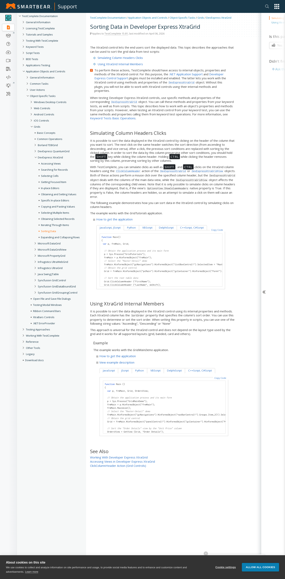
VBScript (147, 227)
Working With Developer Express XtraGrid (119, 457)
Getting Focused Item (53, 182)
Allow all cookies (260, 573)
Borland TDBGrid (48, 145)
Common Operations (49, 139)
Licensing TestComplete (40, 28)
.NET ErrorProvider (44, 323)
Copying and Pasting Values (58, 206)
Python (131, 227)
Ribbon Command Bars (47, 311)
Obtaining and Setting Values (58, 194)
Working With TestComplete (42, 335)
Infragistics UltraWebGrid (53, 262)
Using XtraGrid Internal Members (118, 64)
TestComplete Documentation (40, 16)
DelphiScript (166, 227)
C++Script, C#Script (192, 227)
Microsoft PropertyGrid (51, 255)
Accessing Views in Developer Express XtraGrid (122, 461)
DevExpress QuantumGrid (53, 151)
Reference (32, 342)
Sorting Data (48, 231)
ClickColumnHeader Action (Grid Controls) (118, 466)
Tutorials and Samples (39, 34)
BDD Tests (32, 59)
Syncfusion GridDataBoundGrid (57, 286)
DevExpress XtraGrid (50, 157)
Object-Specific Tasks (43, 96)
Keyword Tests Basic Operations (113, 118)
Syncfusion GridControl (52, 280)
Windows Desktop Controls (50, 102)
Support (67, 6)
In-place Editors (50, 188)
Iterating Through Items (55, 225)
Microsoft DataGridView (52, 249)
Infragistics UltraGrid (50, 268)
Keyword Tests (35, 47)
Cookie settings (225, 573)
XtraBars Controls (43, 317)
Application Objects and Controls (45, 71)
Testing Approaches (38, 329)
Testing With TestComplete (42, 40)
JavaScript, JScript (110, 227)
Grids (37, 126)
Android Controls (44, 114)
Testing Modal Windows (47, 305)
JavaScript (109, 370)
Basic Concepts (46, 133)
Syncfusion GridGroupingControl (57, 292)
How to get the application (113, 219)
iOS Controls (41, 120)
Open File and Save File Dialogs (52, 299)
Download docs (34, 360)
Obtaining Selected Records (58, 219)
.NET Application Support (186, 74)
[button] (276, 6)
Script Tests (33, 53)
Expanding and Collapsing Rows (60, 237)
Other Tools (33, 348)
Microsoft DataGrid (49, 243)
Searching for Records (54, 169)
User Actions (37, 90)
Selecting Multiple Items (55, 212)
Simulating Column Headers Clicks (118, 58)
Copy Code (217, 229)
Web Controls (42, 108)
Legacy (30, 354)
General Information (38, 22)
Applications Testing (38, 65)
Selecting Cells (50, 176)
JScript (125, 370)
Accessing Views (51, 163)
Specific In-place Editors (55, 200)
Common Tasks (39, 83)
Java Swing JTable (48, 274)
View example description (115, 362)
